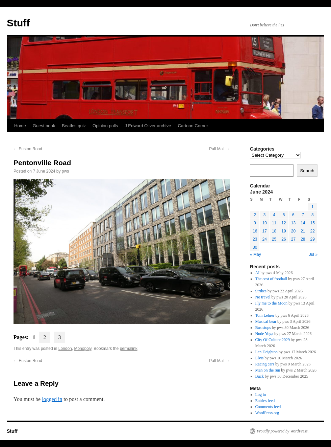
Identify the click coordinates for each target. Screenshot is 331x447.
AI (257, 272)
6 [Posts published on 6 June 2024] (293, 215)
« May (255, 254)
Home (20, 125)
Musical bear (265, 321)
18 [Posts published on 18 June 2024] (274, 231)
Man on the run (267, 370)
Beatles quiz (74, 125)
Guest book (44, 125)
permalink (128, 348)
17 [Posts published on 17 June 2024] (264, 231)
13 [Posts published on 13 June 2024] (293, 223)
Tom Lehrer (265, 315)
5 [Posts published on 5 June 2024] (284, 215)
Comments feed (268, 406)
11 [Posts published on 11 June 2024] (274, 223)
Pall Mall (219, 149)
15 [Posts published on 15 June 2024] (312, 223)
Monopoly (82, 348)
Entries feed (265, 400)
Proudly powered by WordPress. (283, 431)
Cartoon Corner (193, 125)
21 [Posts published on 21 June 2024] (303, 231)
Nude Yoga (264, 333)
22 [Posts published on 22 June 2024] (312, 231)
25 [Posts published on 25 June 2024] (274, 239)
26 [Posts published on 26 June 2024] (283, 239)
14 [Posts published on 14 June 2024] (303, 223)
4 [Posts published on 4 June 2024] (274, 215)
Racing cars (264, 364)
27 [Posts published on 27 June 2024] (293, 239)
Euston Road (28, 149)
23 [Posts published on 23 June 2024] (255, 239)
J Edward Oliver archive (148, 125)
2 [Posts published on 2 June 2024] (255, 215)
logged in (52, 399)
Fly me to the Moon (271, 303)
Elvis (259, 358)
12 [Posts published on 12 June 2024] (283, 223)
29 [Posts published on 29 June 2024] (312, 239)
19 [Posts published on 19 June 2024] (283, 231)
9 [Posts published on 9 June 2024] (255, 223)
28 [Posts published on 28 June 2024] (303, 239)
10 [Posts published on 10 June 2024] (264, 223)
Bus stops (263, 327)
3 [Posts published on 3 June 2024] (264, 215)
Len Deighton (266, 352)
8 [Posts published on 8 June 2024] (312, 215)
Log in (260, 394)
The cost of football (271, 278)
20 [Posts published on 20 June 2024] (293, 231)
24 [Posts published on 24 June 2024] (264, 239)
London (65, 348)
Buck (259, 376)
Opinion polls (105, 125)
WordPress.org (267, 412)
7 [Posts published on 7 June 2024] (303, 215)
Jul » (313, 254)
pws (65, 171)
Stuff (18, 22)
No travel (263, 297)
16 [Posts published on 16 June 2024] (255, 231)
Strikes (260, 291)
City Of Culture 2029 (272, 339)
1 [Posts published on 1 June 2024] (312, 206)
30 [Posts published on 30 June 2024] (255, 247)
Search (307, 170)
